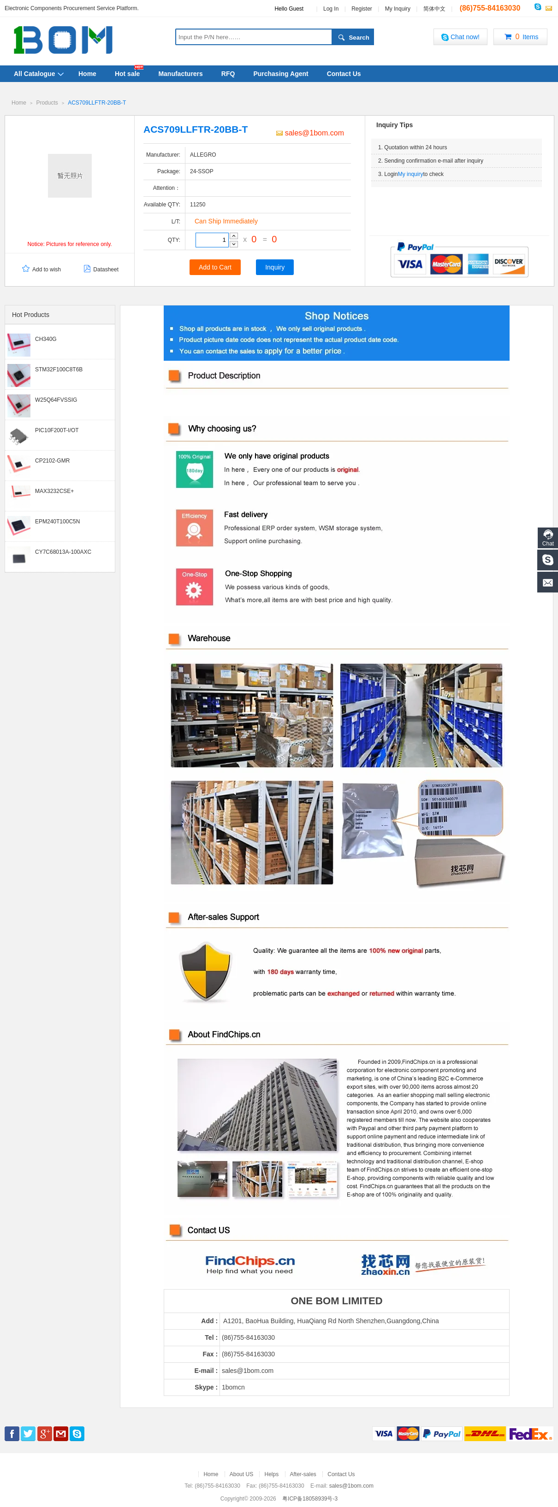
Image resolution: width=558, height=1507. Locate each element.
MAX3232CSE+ (54, 490)
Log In (330, 9)
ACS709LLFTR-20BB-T (97, 103)
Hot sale (127, 73)
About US (241, 1474)
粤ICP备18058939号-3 (310, 1498)
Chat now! (460, 37)
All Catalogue (34, 73)
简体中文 (434, 9)
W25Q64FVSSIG (56, 399)
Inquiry (275, 266)
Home (87, 73)
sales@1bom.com (310, 132)
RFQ (228, 73)
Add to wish (41, 269)
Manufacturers (180, 73)
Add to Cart (215, 266)
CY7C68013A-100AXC (63, 551)
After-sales (303, 1474)
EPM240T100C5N (57, 521)
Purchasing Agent (280, 73)
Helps (271, 1474)
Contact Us (344, 73)
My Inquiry (397, 9)
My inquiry (410, 173)
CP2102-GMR (52, 460)
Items (520, 37)
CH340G (46, 338)
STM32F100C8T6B (59, 369)
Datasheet (100, 269)
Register (361, 9)
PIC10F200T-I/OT (57, 430)
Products (47, 103)
